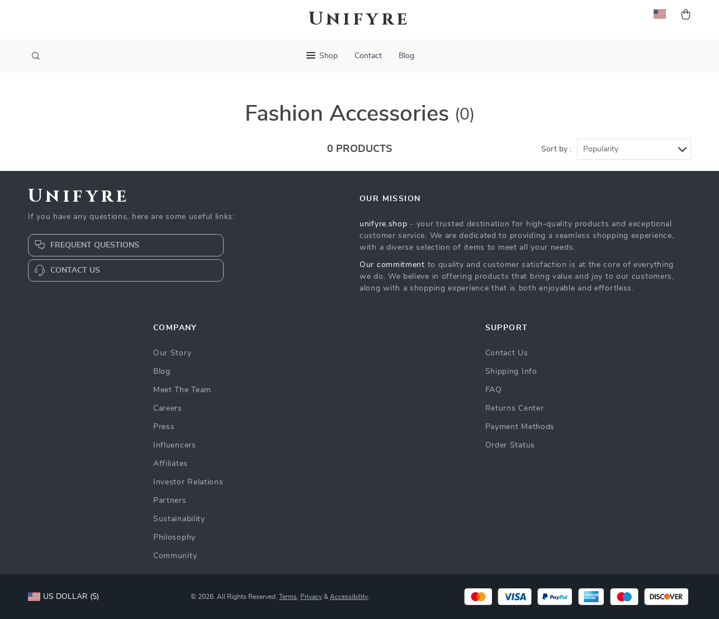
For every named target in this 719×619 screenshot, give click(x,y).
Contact (368, 56)
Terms (288, 596)
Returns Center (514, 408)
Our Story (172, 353)
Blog (406, 56)
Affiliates (170, 464)
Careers (167, 408)
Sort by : (556, 149)
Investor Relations (188, 482)
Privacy (311, 596)
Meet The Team (182, 390)
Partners (170, 500)
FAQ (493, 390)
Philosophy (174, 537)
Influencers (174, 445)
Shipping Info (511, 371)
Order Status (510, 445)
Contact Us (506, 353)
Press (164, 427)
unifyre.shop (383, 224)
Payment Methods (520, 427)
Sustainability (179, 519)
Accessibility (349, 596)
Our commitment (392, 265)
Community (175, 556)
